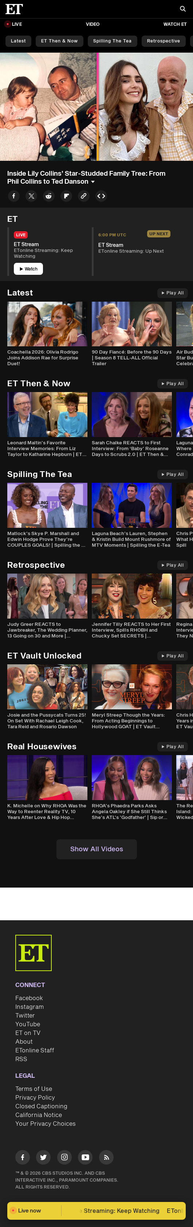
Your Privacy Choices (45, 1124)
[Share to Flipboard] (66, 197)
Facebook (29, 998)
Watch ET (175, 24)
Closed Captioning (41, 1106)
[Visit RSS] (106, 1158)
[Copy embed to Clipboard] (101, 197)
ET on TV (27, 1033)
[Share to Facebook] (13, 197)
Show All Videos (96, 849)
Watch (29, 269)
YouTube (27, 1024)
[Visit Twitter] (43, 1158)
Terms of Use (33, 1089)
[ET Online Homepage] (16, 9)
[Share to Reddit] (48, 197)
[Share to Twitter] (31, 197)
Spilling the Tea (112, 41)
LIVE (17, 24)
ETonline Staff (34, 1050)
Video (93, 24)
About (24, 1042)
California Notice (38, 1115)
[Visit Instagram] (64, 1158)
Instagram (29, 1007)
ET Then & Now (59, 41)
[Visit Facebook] (22, 1158)
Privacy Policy (35, 1097)
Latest (18, 41)
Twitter (25, 1015)
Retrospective (163, 41)
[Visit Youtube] (85, 1158)
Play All (173, 293)
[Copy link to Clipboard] (83, 197)
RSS (21, 1059)
